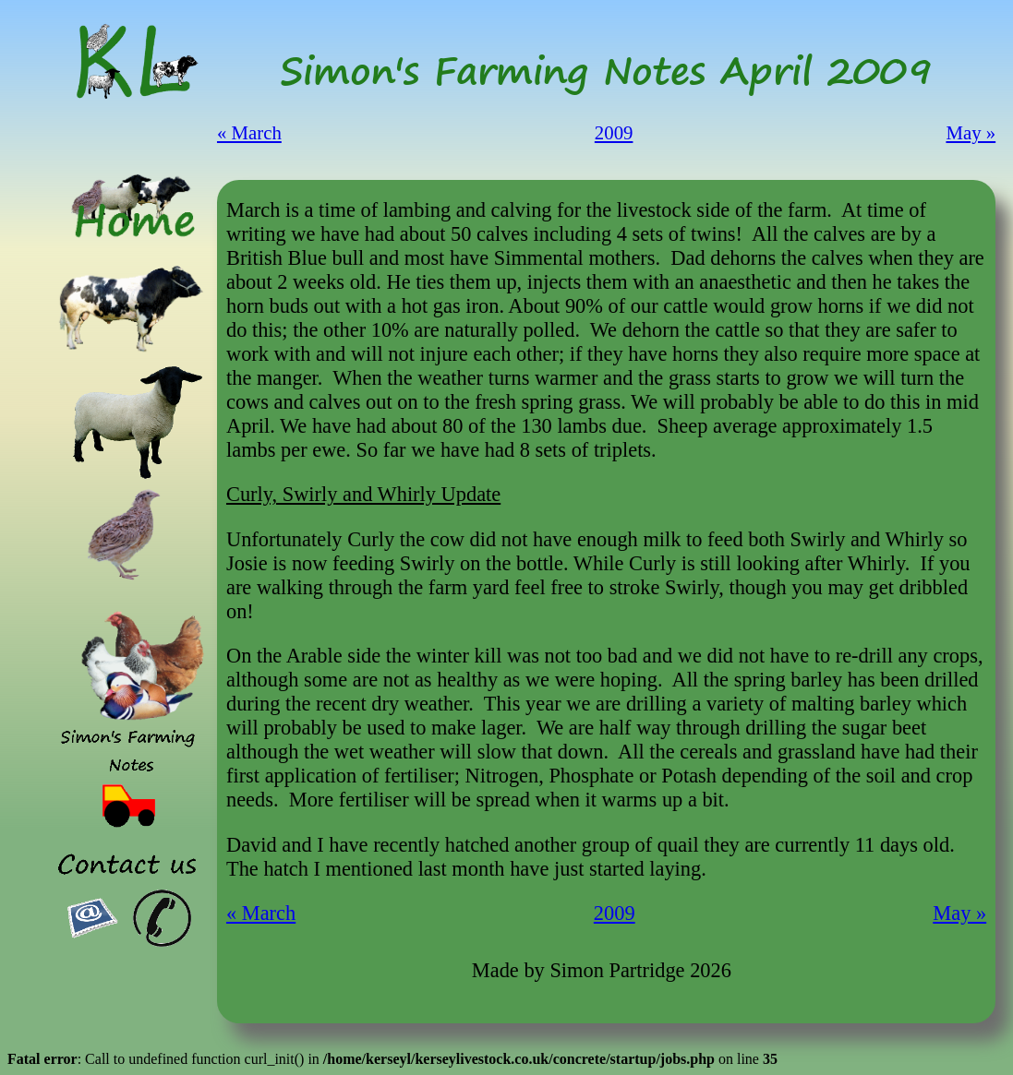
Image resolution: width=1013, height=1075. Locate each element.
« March (249, 132)
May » (970, 132)
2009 (614, 132)
